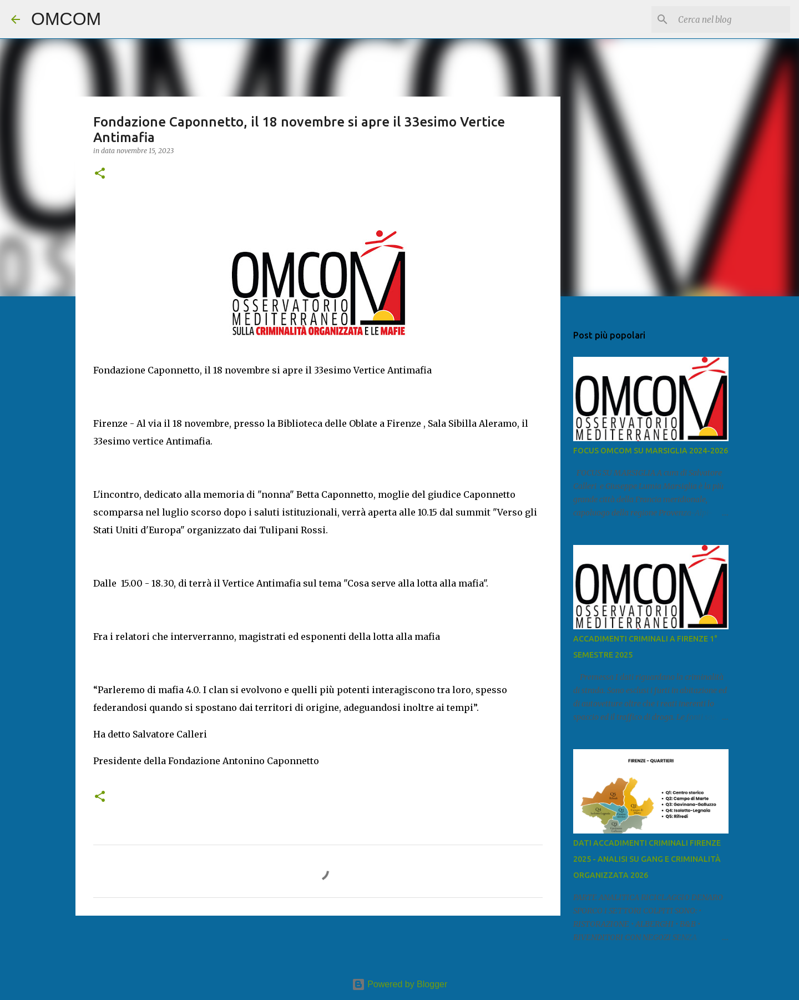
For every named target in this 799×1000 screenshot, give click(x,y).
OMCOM (66, 19)
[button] (100, 173)
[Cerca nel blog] (732, 19)
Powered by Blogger (400, 984)
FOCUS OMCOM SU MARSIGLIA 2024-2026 (650, 450)
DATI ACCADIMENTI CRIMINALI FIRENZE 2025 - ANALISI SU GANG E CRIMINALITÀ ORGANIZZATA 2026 (647, 859)
